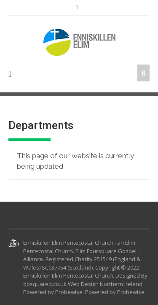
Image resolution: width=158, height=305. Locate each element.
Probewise (131, 292)
